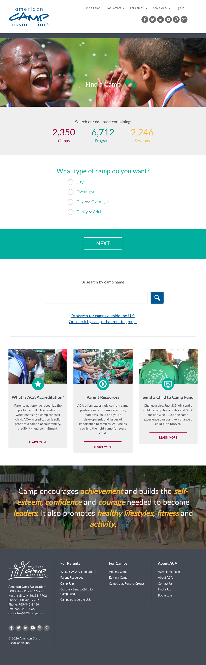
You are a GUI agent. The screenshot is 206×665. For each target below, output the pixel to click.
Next (103, 243)
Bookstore (165, 595)
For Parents (114, 8)
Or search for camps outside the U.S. (103, 315)
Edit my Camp (118, 577)
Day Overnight (88, 202)
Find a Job (164, 589)
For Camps (136, 8)
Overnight (81, 192)
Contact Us (165, 583)
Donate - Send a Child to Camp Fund (76, 591)
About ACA (160, 8)
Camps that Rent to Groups (127, 583)
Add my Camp (118, 571)
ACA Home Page (169, 571)
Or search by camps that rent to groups (103, 321)
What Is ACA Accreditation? (78, 571)
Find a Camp (92, 8)
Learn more (38, 442)
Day (75, 182)
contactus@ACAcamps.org (25, 613)
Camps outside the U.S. (75, 599)
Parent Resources (71, 577)
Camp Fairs (67, 583)
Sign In (180, 8)
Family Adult (85, 212)
